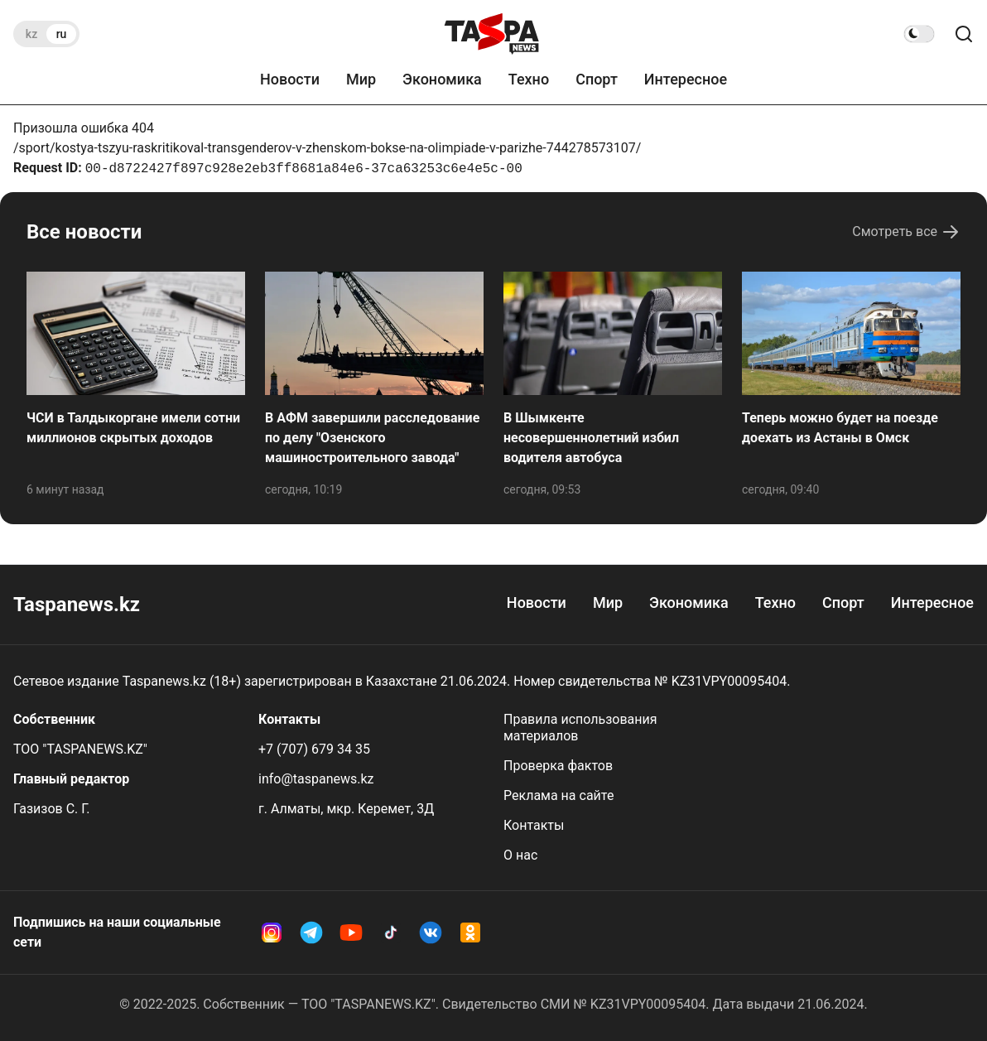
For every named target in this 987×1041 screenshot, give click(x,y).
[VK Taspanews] (430, 932)
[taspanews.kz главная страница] (492, 34)
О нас (520, 855)
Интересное (685, 79)
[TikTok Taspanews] (391, 932)
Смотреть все (906, 232)
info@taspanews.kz (316, 779)
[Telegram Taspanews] (311, 932)
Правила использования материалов (580, 727)
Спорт (596, 79)
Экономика (442, 79)
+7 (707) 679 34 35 (314, 749)
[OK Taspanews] (470, 932)
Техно (528, 79)
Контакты (533, 825)
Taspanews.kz (76, 604)
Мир (361, 79)
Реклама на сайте (558, 795)
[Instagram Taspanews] (271, 932)
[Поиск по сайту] (964, 34)
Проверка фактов (558, 766)
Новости (290, 79)
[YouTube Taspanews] (351, 932)
